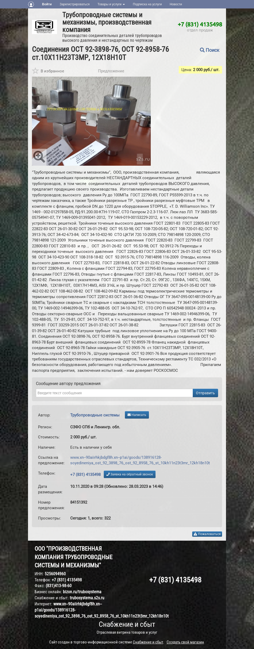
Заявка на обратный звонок (129, 474)
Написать (137, 415)
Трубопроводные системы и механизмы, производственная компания (107, 22)
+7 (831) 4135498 (200, 24)
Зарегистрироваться (75, 4)
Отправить (205, 393)
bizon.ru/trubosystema (82, 591)
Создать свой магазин (185, 642)
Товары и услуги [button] (111, 4)
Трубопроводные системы (95, 415)
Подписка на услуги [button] (147, 4)
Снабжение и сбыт (127, 624)
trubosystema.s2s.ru (87, 597)
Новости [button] (176, 4)
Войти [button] (47, 4)
